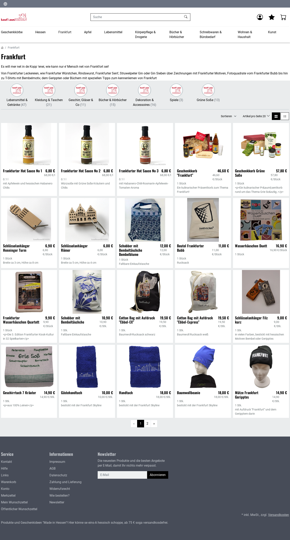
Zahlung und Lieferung (65, 482)
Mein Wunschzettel (14, 502)
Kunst (272, 32)
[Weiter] (154, 423)
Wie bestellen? (59, 495)
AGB (52, 468)
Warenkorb (8, 482)
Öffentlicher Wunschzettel (19, 509)
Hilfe (4, 468)
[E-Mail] (122, 475)
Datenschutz (58, 475)
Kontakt (6, 462)
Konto (5, 489)
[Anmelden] (259, 17)
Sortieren (226, 116)
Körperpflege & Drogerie (145, 34)
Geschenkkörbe (12, 32)
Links (5, 475)
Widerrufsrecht (59, 489)
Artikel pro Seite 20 (254, 116)
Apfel (87, 32)
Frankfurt (64, 32)
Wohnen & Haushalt (245, 34)
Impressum (57, 462)
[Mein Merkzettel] (271, 17)
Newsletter (56, 502)
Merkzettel (8, 495)
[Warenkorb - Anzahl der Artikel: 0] (283, 17)
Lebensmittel (113, 32)
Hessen (40, 32)
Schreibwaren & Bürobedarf (210, 34)
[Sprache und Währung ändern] (5, 4)
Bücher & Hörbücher (176, 34)
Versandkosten (278, 515)
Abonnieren (158, 475)
